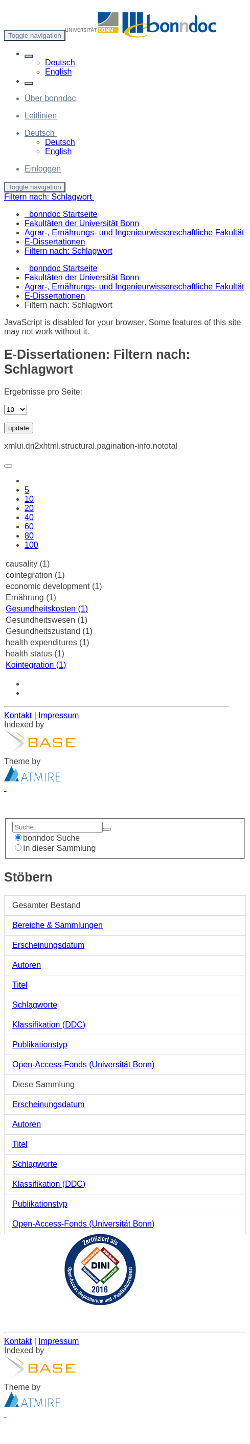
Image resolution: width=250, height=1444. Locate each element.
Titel (20, 985)
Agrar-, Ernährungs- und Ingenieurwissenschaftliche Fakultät (134, 286)
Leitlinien (41, 115)
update (18, 428)
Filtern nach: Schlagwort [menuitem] (68, 251)
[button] (29, 56)
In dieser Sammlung (55, 848)
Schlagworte (34, 1004)
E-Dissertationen (55, 295)
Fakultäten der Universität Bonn (82, 277)
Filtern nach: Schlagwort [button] (49, 196)
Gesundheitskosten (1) (47, 608)
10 (29, 499)
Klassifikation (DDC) (48, 1024)
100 (31, 545)
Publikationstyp (39, 1044)
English (58, 71)
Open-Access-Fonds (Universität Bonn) (83, 1064)
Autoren (26, 965)
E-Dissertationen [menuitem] (55, 241)
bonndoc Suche (47, 838)
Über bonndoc (50, 98)
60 (29, 526)
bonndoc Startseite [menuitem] (61, 214)
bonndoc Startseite (63, 268)
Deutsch (60, 62)
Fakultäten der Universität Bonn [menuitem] (82, 223)
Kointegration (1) (36, 664)
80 (29, 535)
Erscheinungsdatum (48, 945)
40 (29, 517)
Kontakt (18, 715)
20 (29, 508)
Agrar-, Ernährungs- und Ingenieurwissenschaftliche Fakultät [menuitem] (134, 232)
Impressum (58, 715)
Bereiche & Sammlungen (57, 925)
